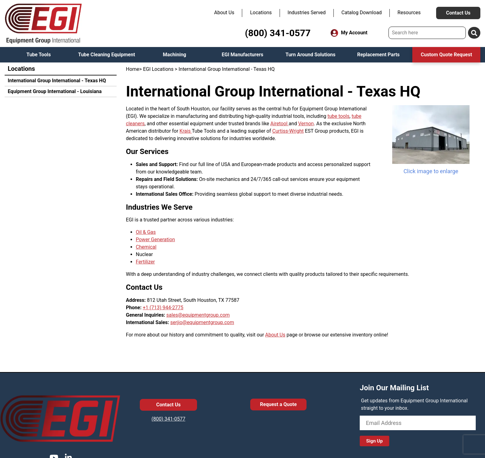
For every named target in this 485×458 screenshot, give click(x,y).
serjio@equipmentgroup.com (202, 322)
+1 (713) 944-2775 (163, 307)
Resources (409, 12)
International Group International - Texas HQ (57, 80)
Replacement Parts (378, 55)
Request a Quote (278, 404)
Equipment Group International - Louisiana (55, 91)
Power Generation (155, 239)
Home (132, 69)
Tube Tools (39, 55)
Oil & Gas (146, 232)
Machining (174, 55)
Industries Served (307, 12)
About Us (224, 12)
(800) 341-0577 (278, 33)
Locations (261, 12)
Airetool (279, 123)
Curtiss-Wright (287, 131)
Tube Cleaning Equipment (106, 55)
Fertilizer (145, 262)
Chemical (146, 247)
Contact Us (458, 13)
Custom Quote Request (446, 55)
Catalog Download (361, 12)
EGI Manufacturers (243, 55)
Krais (185, 131)
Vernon (306, 123)
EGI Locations (158, 69)
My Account (349, 33)
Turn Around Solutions (310, 55)
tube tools (339, 116)
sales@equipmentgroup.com (198, 315)
